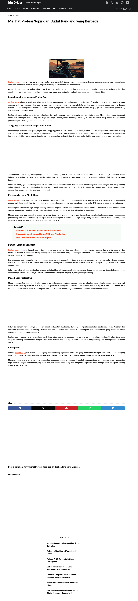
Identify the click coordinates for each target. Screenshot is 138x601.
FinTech (101, 344)
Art (109, 323)
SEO (56, 9)
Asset (115, 323)
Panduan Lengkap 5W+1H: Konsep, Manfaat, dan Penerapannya (110, 58)
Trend (72, 9)
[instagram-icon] (123, 2)
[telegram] (81, 464)
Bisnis (26, 9)
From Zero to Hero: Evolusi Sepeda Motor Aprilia (33, 272)
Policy (71, 593)
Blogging (37, 9)
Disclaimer (80, 593)
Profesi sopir (13, 89)
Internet (47, 9)
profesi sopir (21, 403)
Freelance (102, 327)
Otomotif (102, 307)
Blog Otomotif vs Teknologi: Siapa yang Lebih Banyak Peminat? (39, 265)
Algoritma (102, 335)
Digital (118, 340)
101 (127, 311)
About (56, 593)
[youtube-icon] (118, 2)
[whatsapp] (65, 464)
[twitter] (32, 464)
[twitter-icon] (113, 2)
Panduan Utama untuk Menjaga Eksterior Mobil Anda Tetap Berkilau (40, 268)
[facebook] (16, 464)
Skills (18, 9)
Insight (113, 315)
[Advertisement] (49, 48)
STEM (109, 344)
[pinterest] (49, 464)
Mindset (121, 315)
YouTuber (102, 331)
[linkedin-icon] (128, 2)
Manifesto (123, 323)
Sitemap (64, 593)
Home (10, 9)
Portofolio (102, 340)
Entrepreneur (112, 327)
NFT (118, 335)
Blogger (116, 311)
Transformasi (120, 331)
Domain (64, 9)
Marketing (102, 323)
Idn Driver (15, 3)
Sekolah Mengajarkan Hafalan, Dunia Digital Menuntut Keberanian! (111, 77)
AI (123, 311)
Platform (120, 319)
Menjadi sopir (14, 226)
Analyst (110, 331)
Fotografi (111, 335)
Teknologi (110, 319)
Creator (122, 327)
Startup (111, 340)
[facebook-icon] (108, 2)
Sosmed (101, 319)
